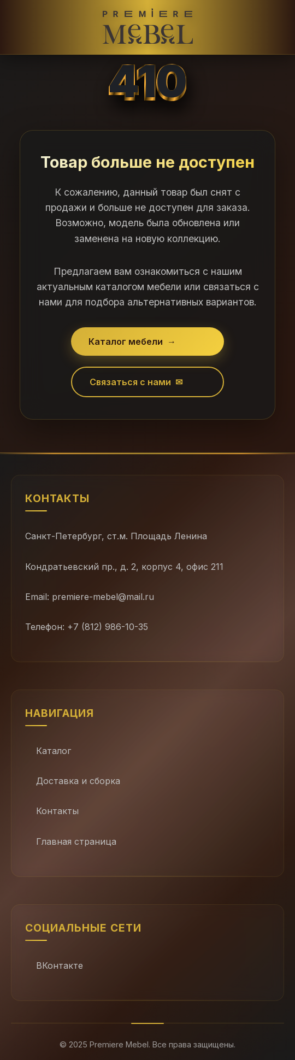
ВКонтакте (59, 965)
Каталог (53, 750)
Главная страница (76, 841)
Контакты (57, 810)
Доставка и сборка (78, 780)
